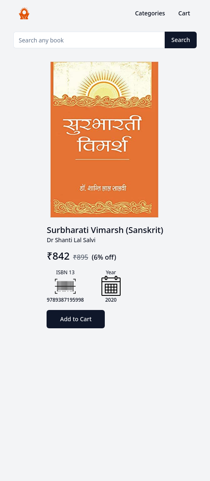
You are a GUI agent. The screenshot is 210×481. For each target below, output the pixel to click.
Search (180, 40)
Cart (184, 13)
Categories (150, 13)
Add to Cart (75, 319)
